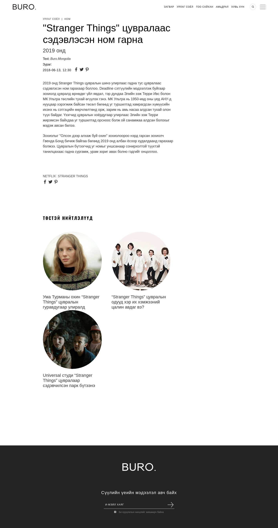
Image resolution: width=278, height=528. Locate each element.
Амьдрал (222, 6)
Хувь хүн (237, 6)
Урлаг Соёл (185, 6)
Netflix (49, 176)
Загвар (169, 6)
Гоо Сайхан (204, 6)
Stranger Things (73, 176)
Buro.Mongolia (60, 58)
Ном (67, 19)
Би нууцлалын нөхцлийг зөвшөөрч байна (141, 512)
